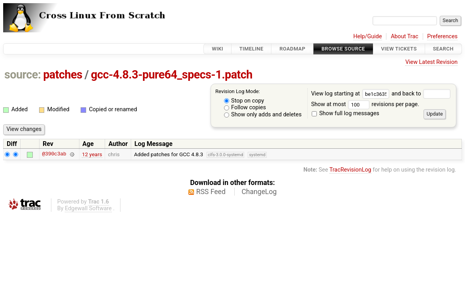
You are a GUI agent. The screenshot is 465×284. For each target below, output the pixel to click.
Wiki (217, 49)
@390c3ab (54, 154)
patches (62, 74)
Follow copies (245, 107)
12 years (92, 154)
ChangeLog (259, 192)
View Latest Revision (431, 62)
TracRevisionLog (350, 169)
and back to (421, 93)
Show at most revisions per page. (365, 104)
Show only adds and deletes (263, 114)
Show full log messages (345, 113)
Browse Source (343, 49)
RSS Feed (211, 192)
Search (443, 49)
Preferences (442, 36)
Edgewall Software (88, 208)
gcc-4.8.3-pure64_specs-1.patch (171, 74)
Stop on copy (244, 100)
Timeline (251, 49)
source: (22, 74)
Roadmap (292, 49)
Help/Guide (367, 36)
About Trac (404, 36)
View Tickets (399, 49)
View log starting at (351, 93)
